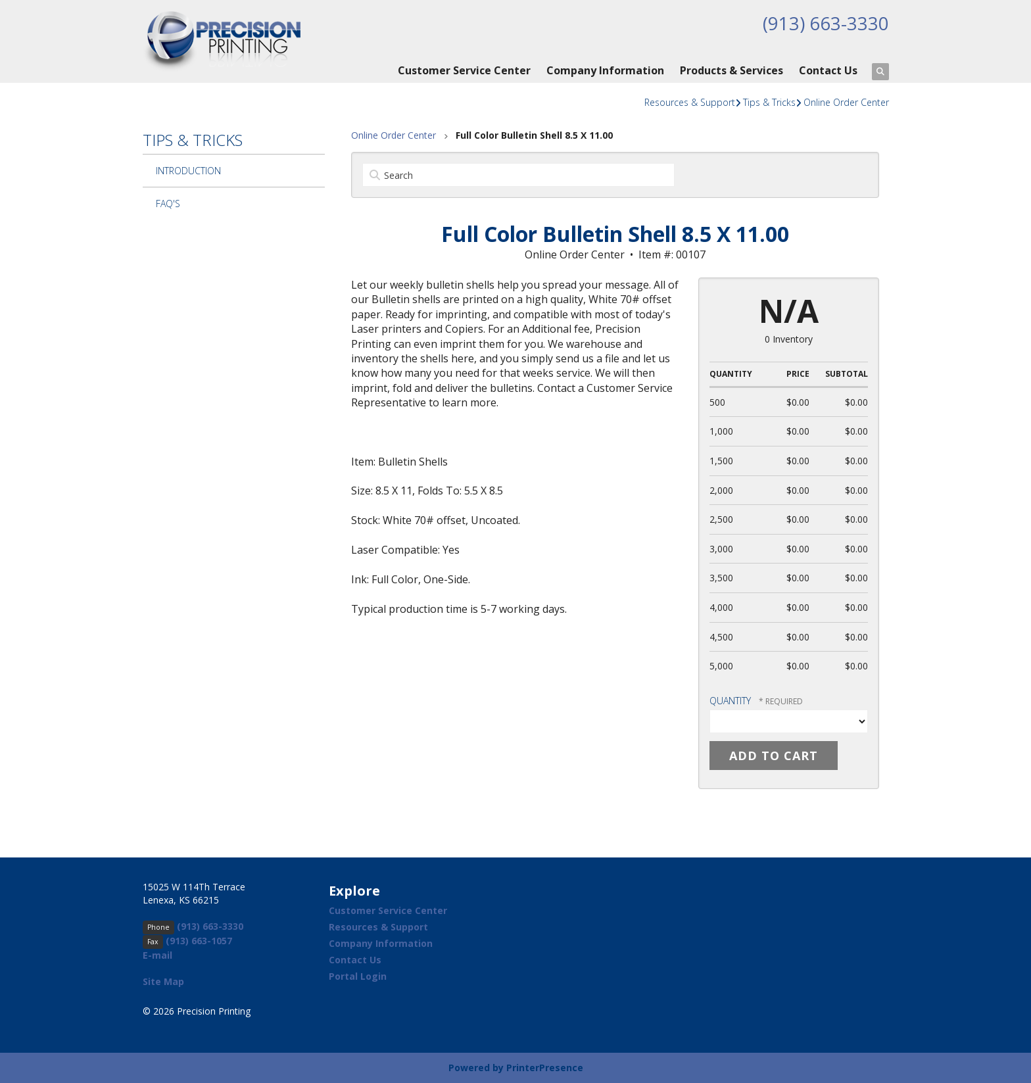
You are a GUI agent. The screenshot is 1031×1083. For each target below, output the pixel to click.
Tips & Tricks (769, 102)
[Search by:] (518, 175)
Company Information (605, 70)
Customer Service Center (464, 70)
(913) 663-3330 (826, 23)
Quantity (730, 700)
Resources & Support (689, 102)
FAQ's (168, 203)
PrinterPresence (544, 1067)
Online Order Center (846, 102)
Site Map (163, 981)
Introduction (188, 170)
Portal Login (358, 976)
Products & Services (731, 70)
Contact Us (828, 70)
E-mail (157, 955)
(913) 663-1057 (199, 940)
